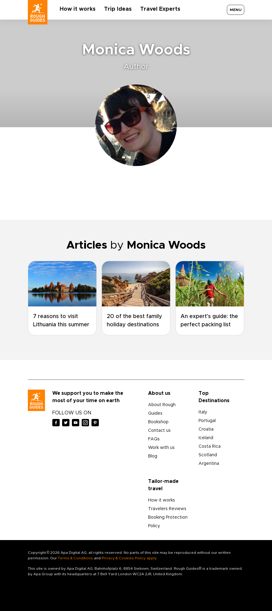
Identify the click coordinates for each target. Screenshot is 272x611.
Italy (203, 412)
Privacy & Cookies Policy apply (129, 558)
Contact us (159, 430)
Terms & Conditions (75, 558)
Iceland (206, 438)
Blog (152, 456)
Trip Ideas (118, 9)
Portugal (207, 421)
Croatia (206, 429)
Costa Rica (210, 446)
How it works (77, 9)
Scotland (208, 455)
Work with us (161, 448)
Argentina (209, 463)
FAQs (154, 439)
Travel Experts (160, 9)
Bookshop (158, 422)
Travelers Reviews (167, 509)
